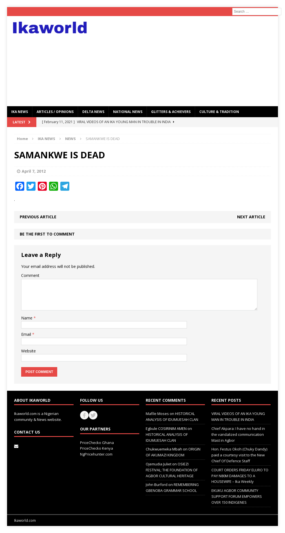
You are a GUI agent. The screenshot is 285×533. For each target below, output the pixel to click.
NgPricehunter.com (96, 454)
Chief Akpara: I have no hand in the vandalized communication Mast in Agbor (238, 434)
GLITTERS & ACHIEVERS (171, 111)
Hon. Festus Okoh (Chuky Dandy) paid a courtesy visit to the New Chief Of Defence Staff (239, 455)
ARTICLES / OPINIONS (55, 111)
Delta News (93, 111)
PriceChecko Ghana (97, 442)
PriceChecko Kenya (96, 448)
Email (26, 334)
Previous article (38, 216)
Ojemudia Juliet (158, 464)
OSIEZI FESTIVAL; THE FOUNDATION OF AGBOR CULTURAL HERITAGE (172, 469)
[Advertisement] (186, 61)
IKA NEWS (19, 111)
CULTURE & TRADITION (219, 111)
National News (127, 111)
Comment (30, 275)
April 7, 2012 (34, 171)
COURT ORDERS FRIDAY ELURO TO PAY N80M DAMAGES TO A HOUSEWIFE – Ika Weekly (239, 475)
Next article (251, 216)
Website (28, 351)
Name (27, 318)
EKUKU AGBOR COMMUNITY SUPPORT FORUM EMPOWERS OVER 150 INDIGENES (236, 496)
